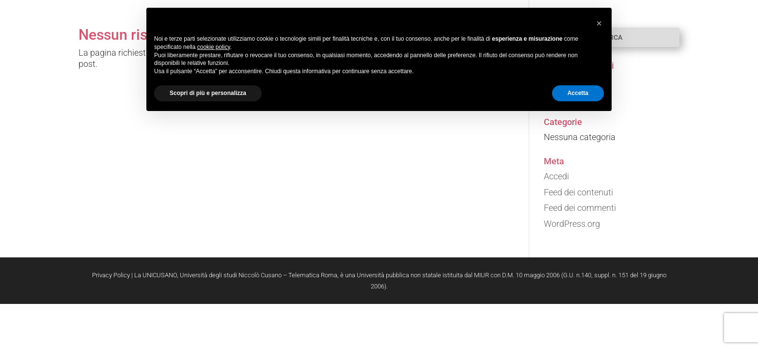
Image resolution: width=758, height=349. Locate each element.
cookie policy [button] (213, 47)
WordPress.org (572, 224)
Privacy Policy (111, 275)
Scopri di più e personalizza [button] (208, 93)
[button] (599, 23)
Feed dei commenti (580, 208)
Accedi (556, 176)
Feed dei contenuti (578, 192)
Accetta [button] (578, 93)
